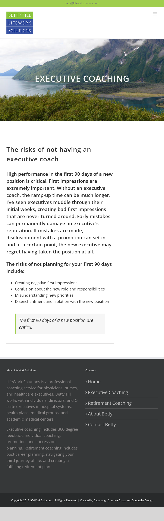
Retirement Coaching (110, 403)
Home (94, 382)
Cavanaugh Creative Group (110, 500)
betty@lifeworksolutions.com (82, 3)
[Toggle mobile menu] (155, 14)
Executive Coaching (108, 392)
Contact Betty (102, 424)
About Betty (100, 414)
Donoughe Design (142, 500)
